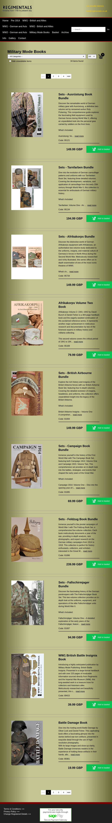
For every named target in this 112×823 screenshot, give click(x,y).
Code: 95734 (61, 273)
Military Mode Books (39, 32)
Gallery (12, 38)
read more (76, 136)
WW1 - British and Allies (34, 20)
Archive (65, 32)
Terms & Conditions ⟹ (14, 796)
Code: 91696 (61, 546)
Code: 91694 (61, 413)
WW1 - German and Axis (14, 26)
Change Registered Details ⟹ (17, 801)
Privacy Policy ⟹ (11, 799)
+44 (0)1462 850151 (95, 6)
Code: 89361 (63, 746)
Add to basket (84, 149)
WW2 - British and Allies (41, 26)
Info (4, 38)
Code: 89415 (63, 683)
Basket (55, 32)
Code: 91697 (63, 616)
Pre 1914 (15, 20)
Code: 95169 (63, 343)
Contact (22, 38)
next (68, 76)
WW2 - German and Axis (14, 32)
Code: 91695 (63, 486)
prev (43, 76)
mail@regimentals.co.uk (96, 11)
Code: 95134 (61, 206)
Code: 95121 (61, 140)
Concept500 (59, 818)
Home (5, 20)
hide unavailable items (20, 61)
